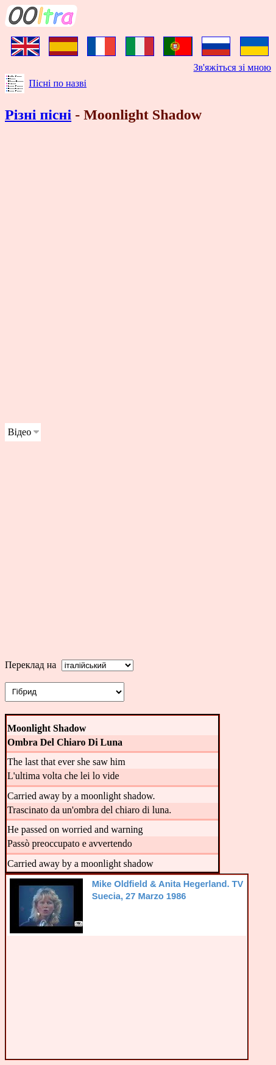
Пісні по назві (58, 83)
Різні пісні (38, 115)
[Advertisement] (138, 275)
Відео (19, 432)
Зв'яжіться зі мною (232, 67)
